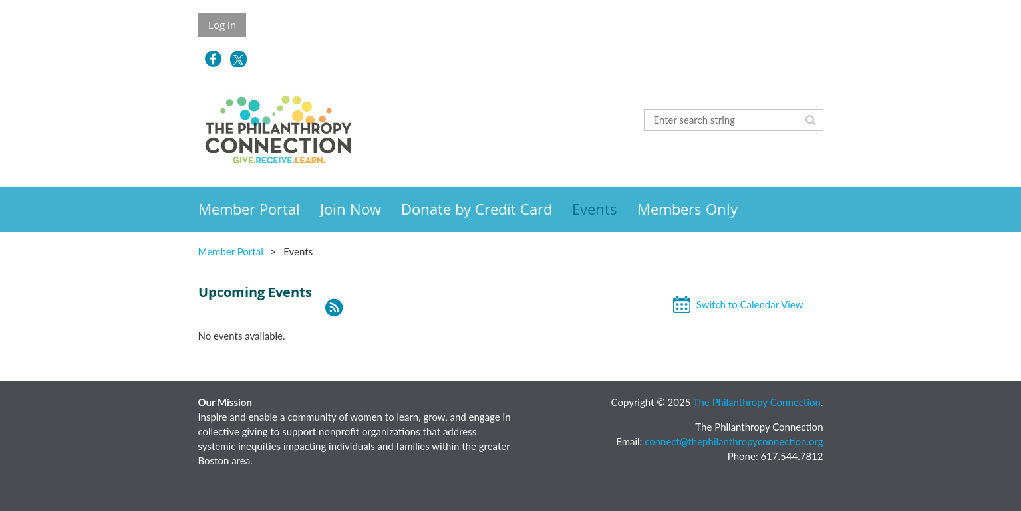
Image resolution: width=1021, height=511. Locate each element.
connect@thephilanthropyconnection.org (734, 441)
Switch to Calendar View (749, 304)
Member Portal (230, 251)
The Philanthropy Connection (757, 402)
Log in (222, 24)
